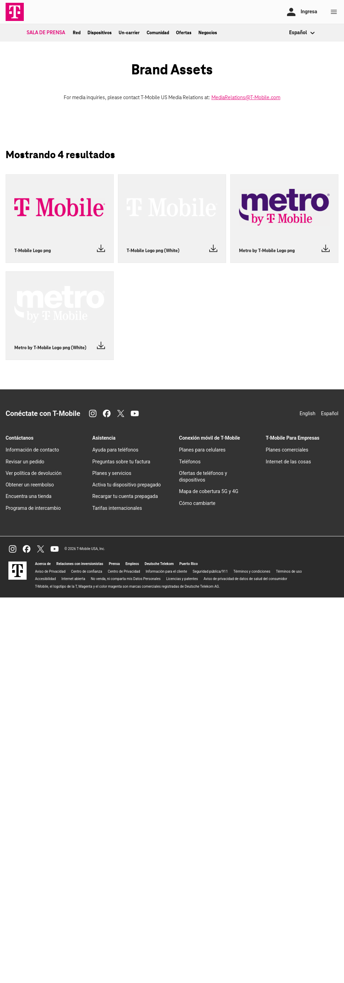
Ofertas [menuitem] (183, 32)
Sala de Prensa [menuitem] (46, 33)
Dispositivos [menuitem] (99, 32)
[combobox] (289, 33)
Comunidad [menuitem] (158, 32)
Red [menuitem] (76, 32)
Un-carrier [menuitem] (129, 32)
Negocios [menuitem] (207, 32)
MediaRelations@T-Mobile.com (245, 98)
